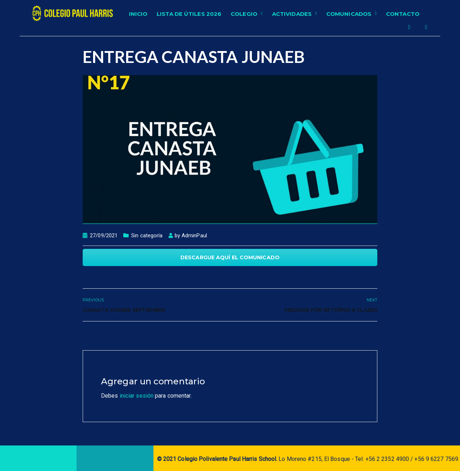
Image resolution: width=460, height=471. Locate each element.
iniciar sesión (136, 395)
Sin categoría (146, 235)
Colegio (244, 13)
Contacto (402, 13)
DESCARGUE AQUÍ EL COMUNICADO (230, 257)
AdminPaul (194, 235)
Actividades (292, 13)
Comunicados (348, 13)
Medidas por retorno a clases (331, 310)
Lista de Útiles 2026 (189, 13)
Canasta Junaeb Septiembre (124, 310)
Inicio (138, 13)
